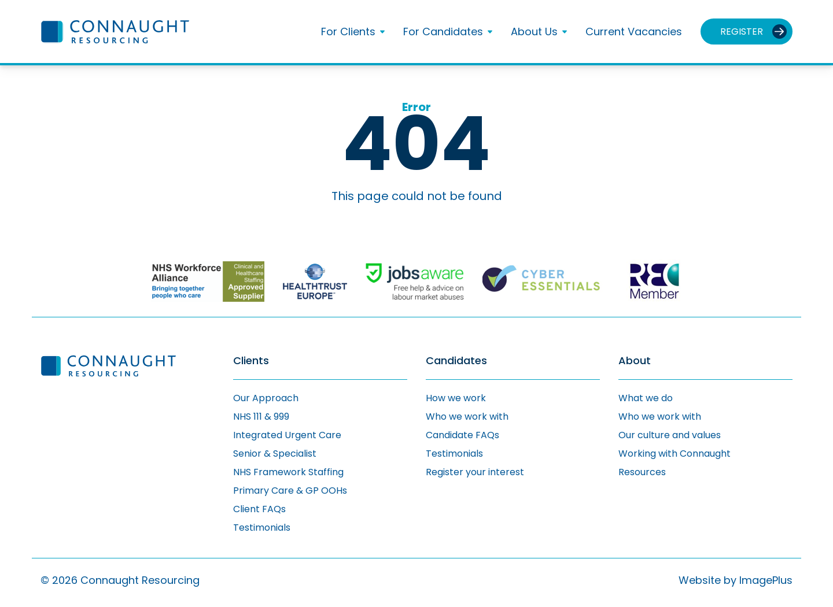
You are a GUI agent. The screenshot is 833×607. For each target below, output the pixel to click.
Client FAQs (259, 509)
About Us (534, 32)
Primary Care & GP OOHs (290, 490)
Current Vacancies (633, 31)
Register (741, 31)
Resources (642, 472)
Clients (251, 361)
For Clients (348, 32)
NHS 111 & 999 (261, 416)
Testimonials (261, 527)
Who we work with (467, 416)
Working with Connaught (674, 453)
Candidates (456, 361)
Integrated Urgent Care (287, 435)
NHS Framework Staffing (288, 472)
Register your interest (475, 472)
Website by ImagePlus (736, 580)
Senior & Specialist (274, 453)
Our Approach (265, 398)
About (634, 361)
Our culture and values (669, 435)
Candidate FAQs (462, 435)
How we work (456, 398)
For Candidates (443, 32)
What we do (645, 398)
